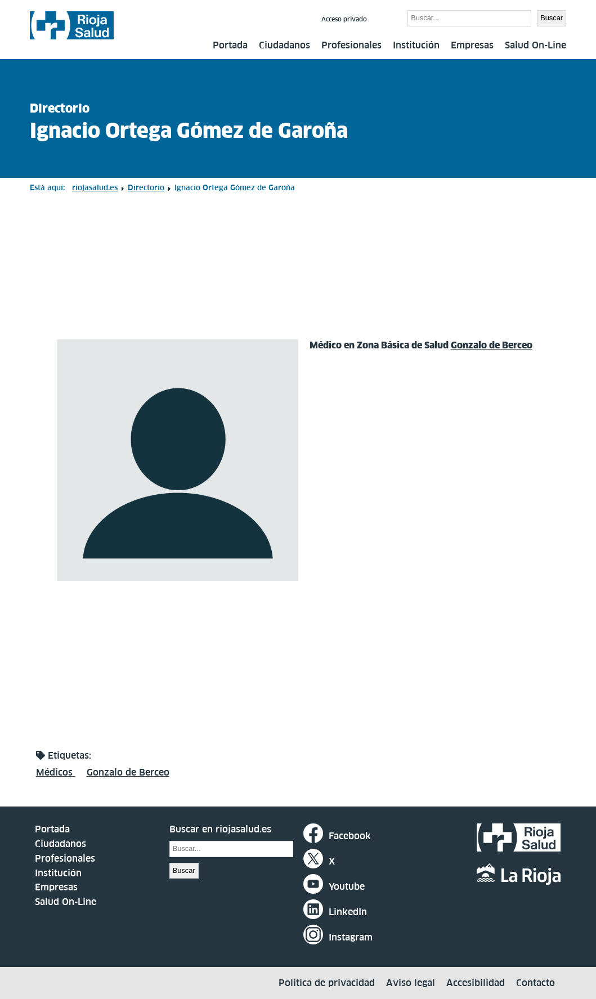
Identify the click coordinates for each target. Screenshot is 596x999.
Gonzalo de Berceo (491, 345)
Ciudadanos (284, 45)
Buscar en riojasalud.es (220, 829)
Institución (416, 45)
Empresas (472, 45)
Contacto (535, 983)
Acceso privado (344, 19)
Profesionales (351, 45)
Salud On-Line (535, 45)
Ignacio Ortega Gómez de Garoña (189, 131)
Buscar (388, 17)
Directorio (59, 108)
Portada (230, 45)
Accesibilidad (475, 983)
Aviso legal (410, 983)
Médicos (55, 772)
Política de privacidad (327, 983)
